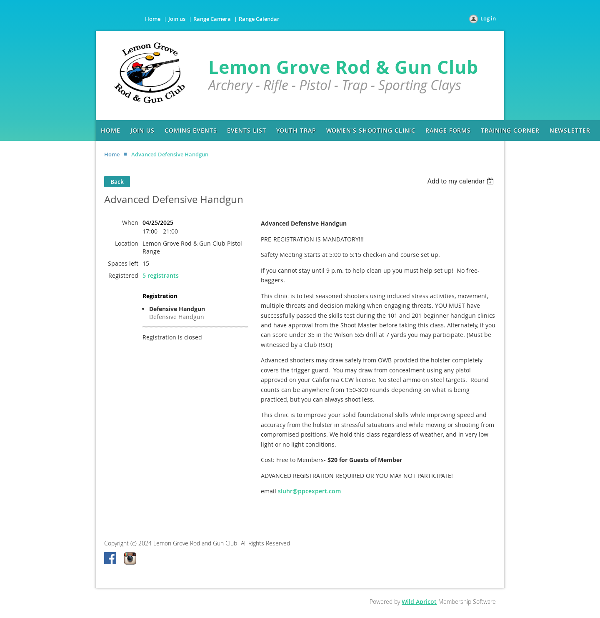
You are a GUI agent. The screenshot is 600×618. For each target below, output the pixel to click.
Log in (488, 18)
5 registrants (160, 275)
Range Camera (212, 19)
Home (152, 19)
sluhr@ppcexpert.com (309, 491)
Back (117, 182)
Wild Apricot (419, 601)
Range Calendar (259, 19)
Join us (176, 19)
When (130, 222)
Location (126, 243)
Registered (123, 275)
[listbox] (461, 181)
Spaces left (123, 263)
